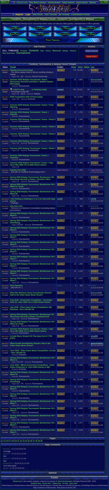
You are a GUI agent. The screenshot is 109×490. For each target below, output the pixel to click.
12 (22, 94)
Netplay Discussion (18, 70)
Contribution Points (80, 14)
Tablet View (56, 483)
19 (39, 441)
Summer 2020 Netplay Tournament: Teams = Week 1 (32, 148)
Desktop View (36, 483)
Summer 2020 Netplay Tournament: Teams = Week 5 (32, 119)
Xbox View (73, 483)
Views (80, 67)
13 (24, 94)
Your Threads (50, 14)
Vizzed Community (39, 76)
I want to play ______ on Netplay (27, 89)
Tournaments (23, 53)
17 (34, 441)
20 (41, 441)
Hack (42, 51)
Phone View (46, 483)
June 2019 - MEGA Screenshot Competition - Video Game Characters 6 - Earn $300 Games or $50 (32, 366)
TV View (65, 483)
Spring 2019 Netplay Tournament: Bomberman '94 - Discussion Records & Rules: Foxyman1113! (32, 315)
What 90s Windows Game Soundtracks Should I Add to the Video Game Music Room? (31, 294)
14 (26, 441)
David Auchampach (65, 481)
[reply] (30, 70)
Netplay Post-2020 (18, 170)
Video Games (68, 2)
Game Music (82, 2)
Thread (13, 67)
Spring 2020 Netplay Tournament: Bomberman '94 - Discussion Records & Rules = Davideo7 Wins (32, 178)
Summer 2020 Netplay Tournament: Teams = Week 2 (32, 141)
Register (19, 14)
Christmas (23, 51)
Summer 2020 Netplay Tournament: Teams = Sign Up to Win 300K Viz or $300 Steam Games (31, 164)
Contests (34, 50)
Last (92, 67)
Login (27, 14)
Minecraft (57, 51)
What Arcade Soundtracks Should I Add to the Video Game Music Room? (30, 344)
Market (93, 2)
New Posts (38, 14)
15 (29, 441)
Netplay (65, 51)
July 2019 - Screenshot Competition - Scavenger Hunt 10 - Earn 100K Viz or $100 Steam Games (31, 301)
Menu (5, 2)
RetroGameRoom (9, 53)
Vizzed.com (22, 2)
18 (36, 441)
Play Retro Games (37, 2)
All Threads (64, 14)
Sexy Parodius (16, 285)
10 (16, 441)
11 (18, 441)
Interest (48, 51)
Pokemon (73, 51)
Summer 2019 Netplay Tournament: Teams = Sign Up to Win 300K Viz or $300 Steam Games (31, 330)
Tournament (23, 333)
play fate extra (16, 206)
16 (31, 441)
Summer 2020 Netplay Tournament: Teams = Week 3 (32, 134)
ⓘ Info (104, 2)
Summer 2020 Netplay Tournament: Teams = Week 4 (32, 127)
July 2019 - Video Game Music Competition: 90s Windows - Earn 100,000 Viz (31, 308)
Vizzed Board (54, 2)
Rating (86, 67)
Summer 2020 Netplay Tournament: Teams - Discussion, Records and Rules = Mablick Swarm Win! (31, 81)
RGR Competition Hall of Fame (23, 97)
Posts (73, 67)
